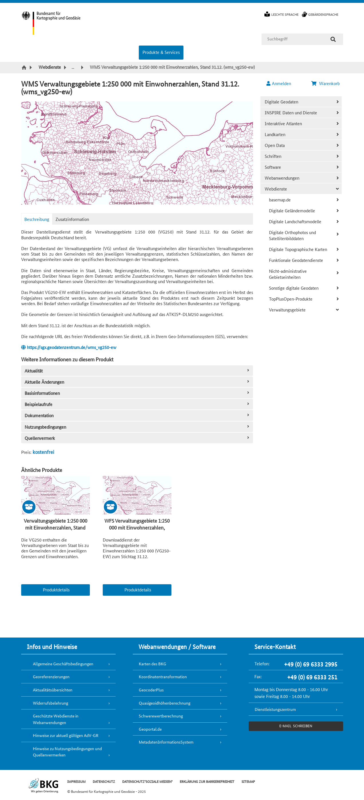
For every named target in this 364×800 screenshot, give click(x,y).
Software (273, 167)
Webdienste (276, 189)
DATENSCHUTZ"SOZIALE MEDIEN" (147, 781)
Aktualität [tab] (137, 371)
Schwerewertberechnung (161, 716)
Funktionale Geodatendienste (296, 260)
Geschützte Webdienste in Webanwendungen (55, 719)
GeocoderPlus (151, 690)
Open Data (275, 145)
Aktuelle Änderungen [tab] (137, 382)
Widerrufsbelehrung (50, 703)
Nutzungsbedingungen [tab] (137, 427)
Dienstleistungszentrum (275, 709)
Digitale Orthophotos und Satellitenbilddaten (292, 235)
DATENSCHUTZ (104, 781)
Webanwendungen (282, 178)
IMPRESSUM (76, 781)
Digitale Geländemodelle (292, 210)
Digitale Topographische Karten (298, 249)
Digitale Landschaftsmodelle (295, 221)
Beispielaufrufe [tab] (137, 404)
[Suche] (333, 39)
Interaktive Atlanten (283, 123)
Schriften (273, 156)
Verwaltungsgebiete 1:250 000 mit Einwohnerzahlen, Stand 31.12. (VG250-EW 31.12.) (55, 527)
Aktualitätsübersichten (52, 690)
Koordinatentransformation (163, 676)
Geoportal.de (150, 729)
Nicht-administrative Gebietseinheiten (288, 274)
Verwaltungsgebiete (287, 310)
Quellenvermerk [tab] (137, 438)
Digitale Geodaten (281, 102)
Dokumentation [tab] (137, 415)
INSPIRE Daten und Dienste (291, 112)
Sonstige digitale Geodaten (293, 288)
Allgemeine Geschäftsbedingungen (63, 663)
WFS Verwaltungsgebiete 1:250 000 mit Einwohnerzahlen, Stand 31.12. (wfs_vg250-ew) (137, 527)
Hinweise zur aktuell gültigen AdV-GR (65, 735)
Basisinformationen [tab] (137, 393)
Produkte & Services (161, 52)
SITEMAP (248, 781)
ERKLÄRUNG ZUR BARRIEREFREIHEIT (207, 781)
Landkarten (275, 134)
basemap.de (280, 200)
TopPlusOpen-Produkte (290, 299)
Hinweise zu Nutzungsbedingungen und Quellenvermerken (67, 752)
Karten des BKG (152, 663)
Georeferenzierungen (51, 676)
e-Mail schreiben (295, 725)
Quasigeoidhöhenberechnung (164, 703)
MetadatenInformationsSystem (166, 742)
